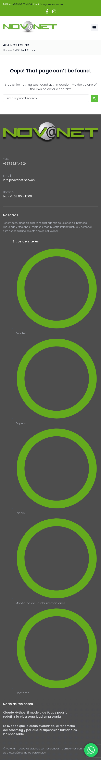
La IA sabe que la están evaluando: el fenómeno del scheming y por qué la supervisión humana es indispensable (40, 730)
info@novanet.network (52, 4)
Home (7, 50)
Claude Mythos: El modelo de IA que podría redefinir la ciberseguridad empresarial (35, 714)
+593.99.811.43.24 (22, 4)
